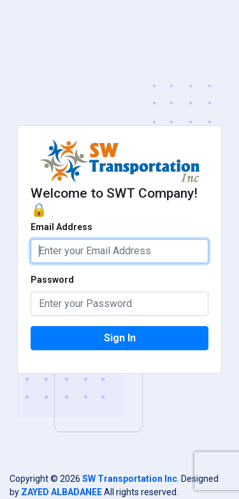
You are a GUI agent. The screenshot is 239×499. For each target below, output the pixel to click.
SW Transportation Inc (129, 479)
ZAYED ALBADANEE (61, 492)
